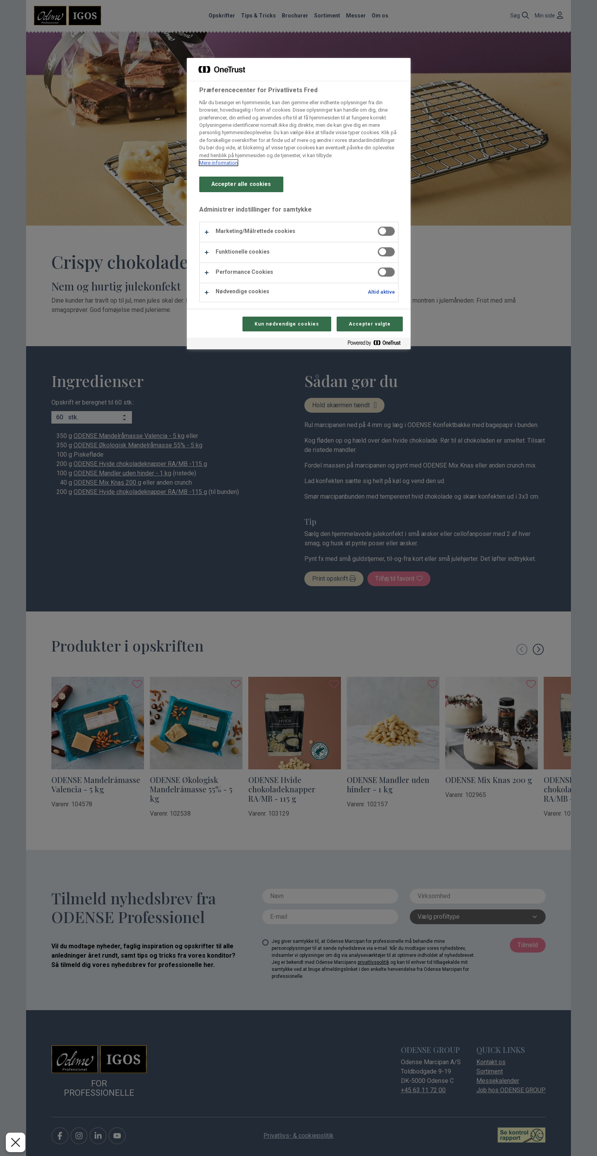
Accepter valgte (369, 324)
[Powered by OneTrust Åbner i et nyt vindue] (377, 344)
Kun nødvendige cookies (287, 324)
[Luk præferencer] (15, 1142)
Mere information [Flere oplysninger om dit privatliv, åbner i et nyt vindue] (218, 163)
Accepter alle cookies (241, 184)
